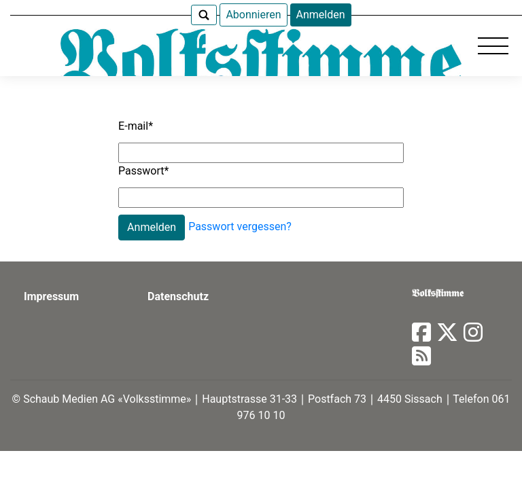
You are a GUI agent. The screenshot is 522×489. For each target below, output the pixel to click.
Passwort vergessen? (240, 226)
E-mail (135, 126)
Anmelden (320, 14)
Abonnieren (253, 14)
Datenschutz (178, 296)
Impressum (51, 296)
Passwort (143, 170)
